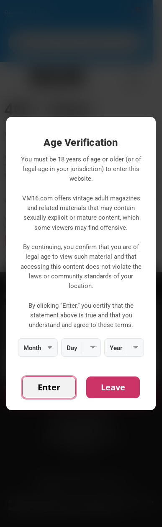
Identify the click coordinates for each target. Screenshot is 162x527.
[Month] (38, 347)
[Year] (124, 347)
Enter (49, 387)
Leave (113, 387)
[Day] (81, 347)
